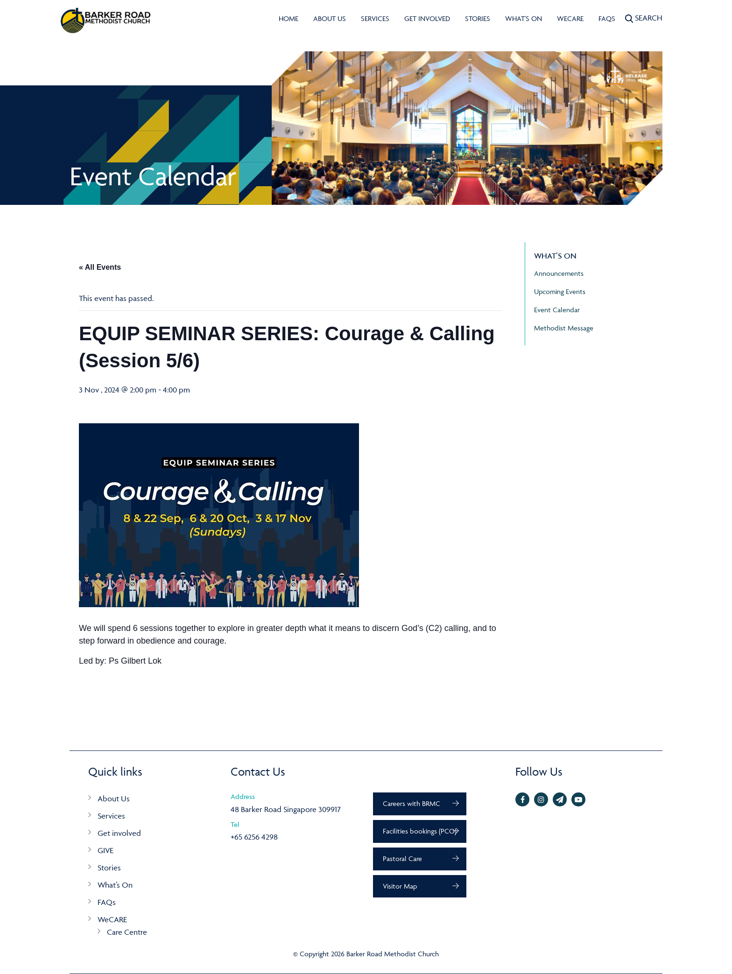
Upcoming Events (559, 291)
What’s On (115, 885)
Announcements (559, 273)
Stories (477, 18)
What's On (523, 18)
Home (288, 18)
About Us (329, 18)
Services (375, 18)
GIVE (105, 850)
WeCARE (570, 18)
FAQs (606, 18)
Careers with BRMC (411, 803)
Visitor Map (400, 886)
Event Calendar (557, 309)
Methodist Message (563, 327)
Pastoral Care (402, 858)
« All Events (100, 267)
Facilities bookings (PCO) (420, 831)
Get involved (427, 18)
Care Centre (127, 932)
